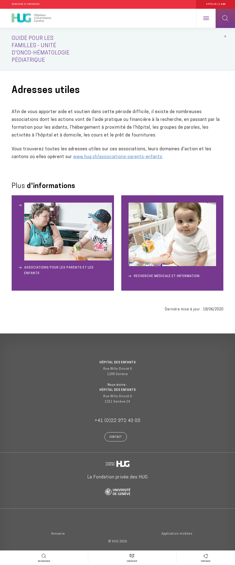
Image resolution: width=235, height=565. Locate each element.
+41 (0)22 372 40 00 (118, 421)
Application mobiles (177, 533)
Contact (115, 437)
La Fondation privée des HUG (117, 477)
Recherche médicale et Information (167, 276)
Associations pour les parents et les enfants (59, 270)
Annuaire (58, 533)
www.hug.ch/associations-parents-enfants (117, 157)
